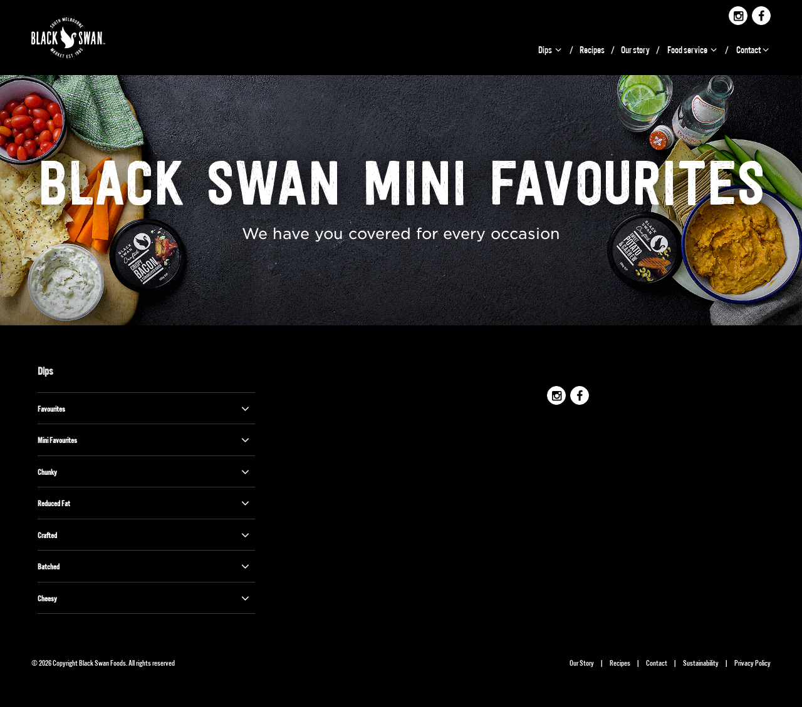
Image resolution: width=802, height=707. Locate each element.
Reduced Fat (145, 503)
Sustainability (701, 662)
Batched (145, 566)
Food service (693, 49)
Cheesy (145, 598)
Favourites (145, 408)
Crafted (145, 535)
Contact (753, 49)
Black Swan (83, 38)
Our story (635, 49)
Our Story (582, 662)
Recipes (592, 49)
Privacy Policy (752, 662)
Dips (550, 49)
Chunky (145, 471)
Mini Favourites (145, 439)
